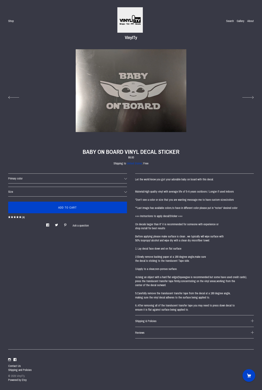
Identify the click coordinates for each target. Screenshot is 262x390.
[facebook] (14, 360)
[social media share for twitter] (56, 224)
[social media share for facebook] (47, 224)
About (250, 21)
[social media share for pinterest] (65, 224)
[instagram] (9, 360)
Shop (11, 21)
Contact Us (14, 366)
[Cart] (249, 375)
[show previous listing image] (17, 96)
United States (134, 163)
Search (230, 21)
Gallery (240, 21)
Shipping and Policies (20, 370)
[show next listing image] (245, 96)
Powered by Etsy (17, 380)
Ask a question (81, 225)
